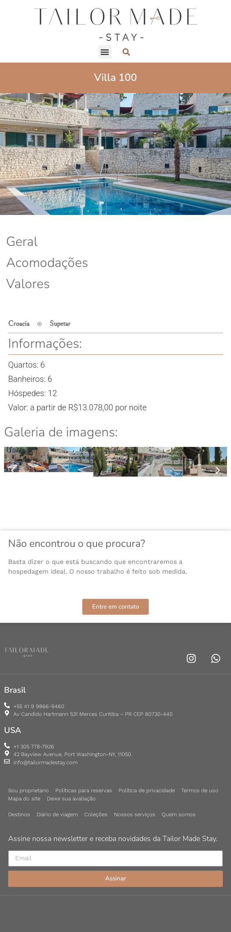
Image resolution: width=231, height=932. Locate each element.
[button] (105, 52)
